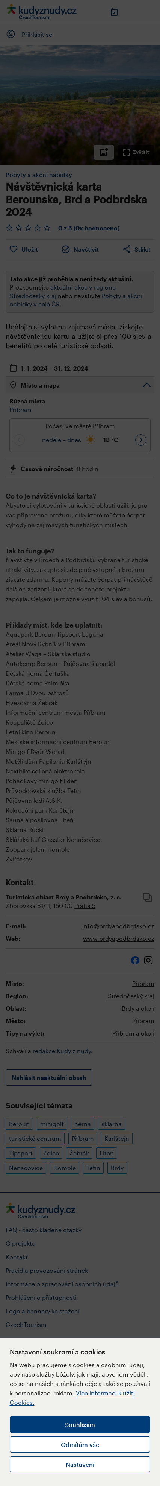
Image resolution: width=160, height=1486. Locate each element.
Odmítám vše (80, 1444)
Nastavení (80, 1464)
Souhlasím (80, 1424)
